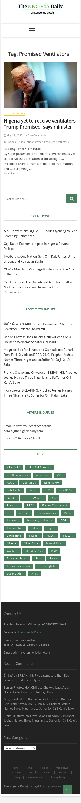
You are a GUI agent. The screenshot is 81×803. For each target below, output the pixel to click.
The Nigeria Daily (29, 632)
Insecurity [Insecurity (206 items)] (13, 520)
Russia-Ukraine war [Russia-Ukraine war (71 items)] (18, 566)
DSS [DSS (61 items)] (53, 497)
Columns (17, 772)
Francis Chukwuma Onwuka (23, 372)
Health (33, 772)
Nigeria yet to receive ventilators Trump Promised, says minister (39, 123)
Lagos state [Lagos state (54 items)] (14, 535)
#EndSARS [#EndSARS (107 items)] (13, 467)
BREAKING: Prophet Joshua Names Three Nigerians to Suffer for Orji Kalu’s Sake (38, 360)
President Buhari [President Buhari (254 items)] (17, 558)
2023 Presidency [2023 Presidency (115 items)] (17, 475)
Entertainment (35, 777)
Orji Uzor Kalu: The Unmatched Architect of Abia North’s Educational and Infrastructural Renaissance (38, 287)
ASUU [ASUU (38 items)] (10, 482)
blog (17, 777)
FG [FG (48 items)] (9, 512)
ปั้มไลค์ (9, 324)
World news (62, 767)
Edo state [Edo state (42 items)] (13, 505)
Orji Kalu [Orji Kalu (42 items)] (12, 550)
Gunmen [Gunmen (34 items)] (24, 512)
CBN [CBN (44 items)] (48, 490)
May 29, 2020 (13, 135)
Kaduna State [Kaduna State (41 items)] (15, 528)
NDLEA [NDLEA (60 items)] (67, 535)
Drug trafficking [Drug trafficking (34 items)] (33, 497)
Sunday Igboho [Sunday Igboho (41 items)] (47, 566)
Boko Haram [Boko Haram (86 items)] (51, 482)
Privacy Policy (58, 777)
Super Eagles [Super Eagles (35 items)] (15, 573)
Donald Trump (16, 141)
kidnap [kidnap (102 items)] (35, 528)
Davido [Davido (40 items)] (11, 497)
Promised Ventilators (56, 141)
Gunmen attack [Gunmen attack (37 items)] (46, 512)
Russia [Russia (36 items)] (53, 558)
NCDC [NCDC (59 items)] (51, 535)
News (29, 767)
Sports (47, 772)
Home (15, 767)
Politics (44, 767)
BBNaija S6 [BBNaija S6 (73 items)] (29, 482)
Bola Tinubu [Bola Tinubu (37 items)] (14, 490)
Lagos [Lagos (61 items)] (50, 528)
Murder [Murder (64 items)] (33, 535)
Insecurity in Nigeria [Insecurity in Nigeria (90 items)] (39, 520)
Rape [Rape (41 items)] (38, 558)
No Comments (36, 135)
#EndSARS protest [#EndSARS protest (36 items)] (39, 467)
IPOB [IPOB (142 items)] (63, 520)
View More (15, 173)
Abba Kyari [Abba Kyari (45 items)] (42, 475)
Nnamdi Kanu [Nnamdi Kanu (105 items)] (54, 543)
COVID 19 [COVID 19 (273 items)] (65, 490)
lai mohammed (34, 141)
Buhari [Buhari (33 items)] (33, 490)
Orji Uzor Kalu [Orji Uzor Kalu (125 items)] (34, 550)
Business (63, 772)
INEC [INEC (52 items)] (67, 512)
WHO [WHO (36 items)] (34, 573)
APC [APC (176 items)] (60, 475)
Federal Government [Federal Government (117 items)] (54, 505)
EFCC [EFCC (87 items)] (30, 505)
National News (14, 113)
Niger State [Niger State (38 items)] (31, 543)
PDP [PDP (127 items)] (54, 550)
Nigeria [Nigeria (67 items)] (11, 543)
